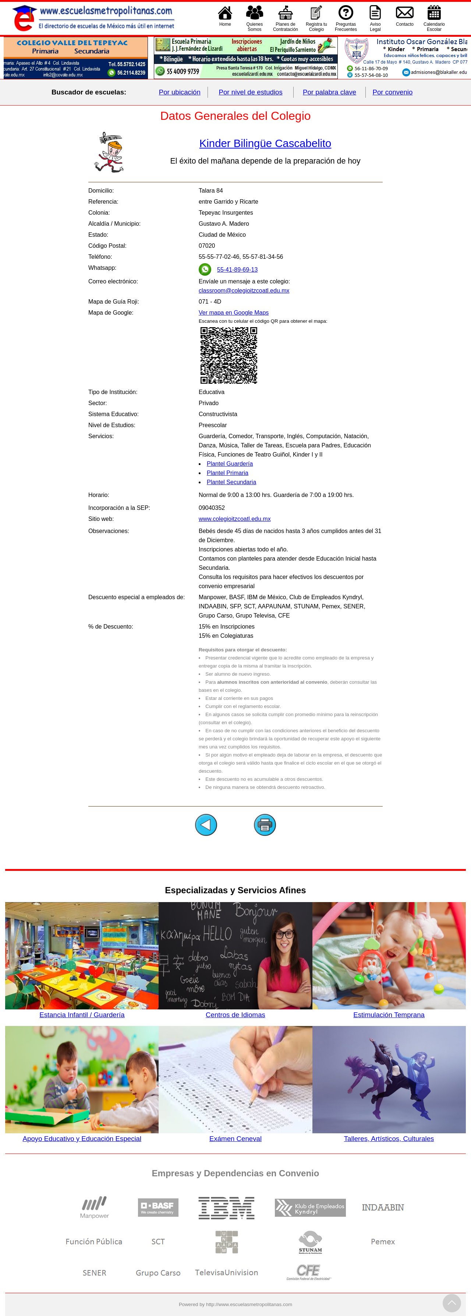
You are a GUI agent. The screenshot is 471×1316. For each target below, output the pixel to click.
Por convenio (393, 92)
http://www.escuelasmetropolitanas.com (249, 1304)
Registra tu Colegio (316, 27)
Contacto (405, 27)
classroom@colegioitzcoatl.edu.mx (244, 290)
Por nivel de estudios (251, 92)
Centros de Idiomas (235, 1011)
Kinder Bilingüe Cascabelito (265, 143)
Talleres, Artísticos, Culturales (389, 1134)
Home (225, 27)
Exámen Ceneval (235, 1134)
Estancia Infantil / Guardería (82, 1011)
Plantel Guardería (230, 464)
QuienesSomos (255, 27)
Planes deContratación (285, 27)
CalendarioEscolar (434, 27)
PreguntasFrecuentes (346, 27)
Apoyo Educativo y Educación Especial (82, 1134)
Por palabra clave (329, 92)
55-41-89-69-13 (237, 270)
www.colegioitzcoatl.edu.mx (235, 519)
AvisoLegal (375, 27)
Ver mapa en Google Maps (234, 313)
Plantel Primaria (227, 473)
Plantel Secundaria (231, 482)
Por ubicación (180, 92)
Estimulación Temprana (389, 1011)
